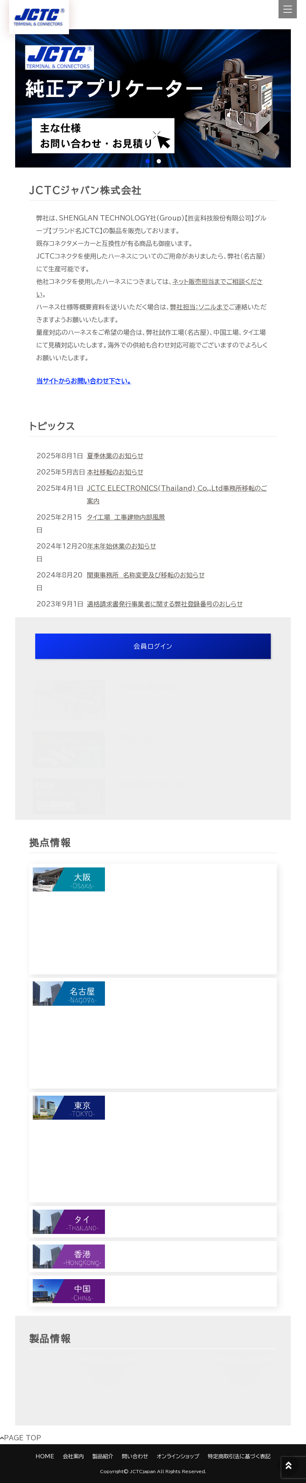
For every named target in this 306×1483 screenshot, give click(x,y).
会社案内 (73, 1456)
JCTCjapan (143, 1471)
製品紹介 (102, 1456)
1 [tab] (147, 161)
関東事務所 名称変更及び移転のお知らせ (146, 575)
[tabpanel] (153, 98)
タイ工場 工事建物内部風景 (126, 517)
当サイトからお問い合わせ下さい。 (83, 381)
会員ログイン (153, 646)
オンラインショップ (178, 1456)
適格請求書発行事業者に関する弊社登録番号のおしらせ (165, 604)
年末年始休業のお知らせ (121, 546)
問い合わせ (135, 1456)
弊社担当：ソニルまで (199, 307)
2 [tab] (159, 161)
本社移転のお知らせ (115, 472)
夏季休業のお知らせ (115, 456)
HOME (45, 1456)
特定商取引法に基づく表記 (239, 1456)
